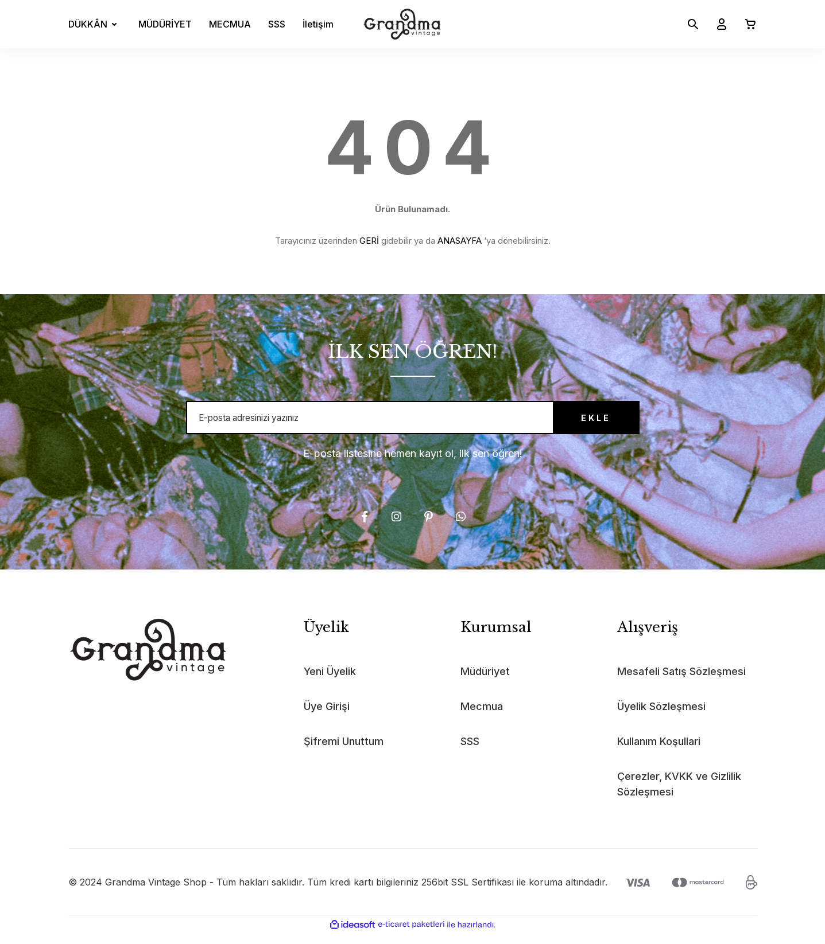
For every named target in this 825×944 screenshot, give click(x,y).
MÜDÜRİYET (165, 24)
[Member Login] (717, 24)
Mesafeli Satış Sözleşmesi (681, 683)
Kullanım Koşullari (658, 753)
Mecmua (481, 718)
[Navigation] (94, 24)
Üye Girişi (327, 718)
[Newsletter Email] (413, 423)
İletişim (318, 24)
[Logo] (401, 24)
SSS (276, 24)
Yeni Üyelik (330, 683)
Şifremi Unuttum (344, 753)
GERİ (369, 240)
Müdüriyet (485, 683)
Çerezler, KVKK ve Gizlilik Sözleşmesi (679, 795)
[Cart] (745, 24)
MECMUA (230, 24)
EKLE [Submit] (576, 423)
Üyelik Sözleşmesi (661, 718)
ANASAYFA (459, 240)
